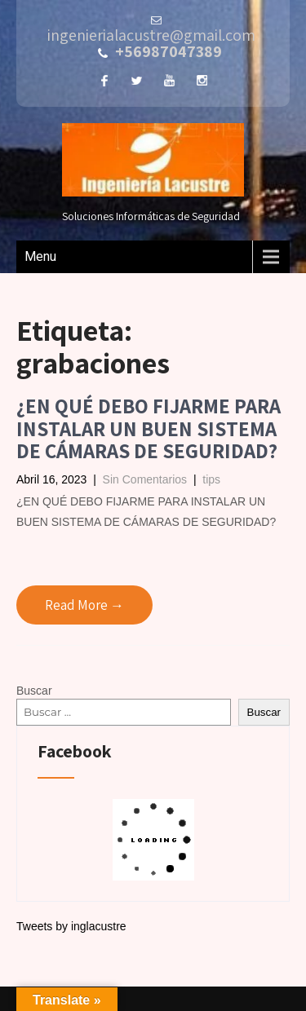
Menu (40, 256)
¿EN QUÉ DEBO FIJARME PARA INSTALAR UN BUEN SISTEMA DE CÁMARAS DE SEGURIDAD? (148, 428)
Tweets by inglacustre (71, 926)
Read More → (84, 605)
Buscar (34, 690)
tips (211, 479)
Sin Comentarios (145, 479)
